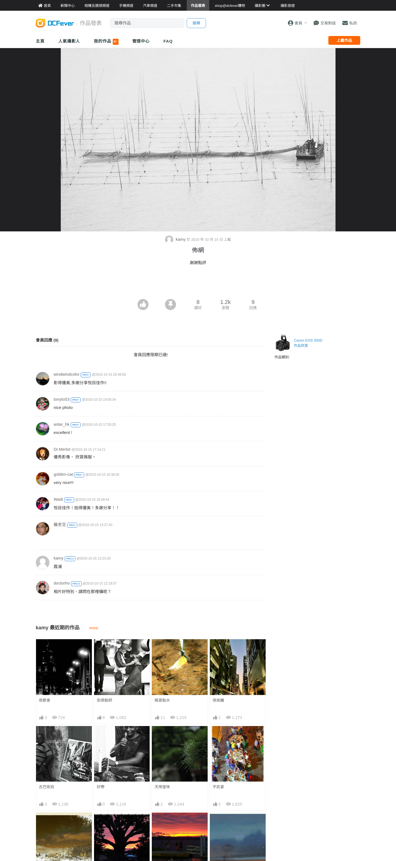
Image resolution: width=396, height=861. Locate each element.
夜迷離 (218, 700)
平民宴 (218, 787)
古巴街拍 (46, 787)
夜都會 (44, 700)
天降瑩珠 (162, 787)
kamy (176, 239)
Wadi (58, 499)
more (93, 628)
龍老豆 (60, 524)
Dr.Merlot (62, 449)
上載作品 (344, 40)
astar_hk (62, 424)
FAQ (168, 41)
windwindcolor (66, 374)
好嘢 (101, 787)
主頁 (40, 41)
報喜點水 (162, 700)
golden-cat (63, 474)
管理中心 (141, 41)
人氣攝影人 (69, 41)
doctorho (62, 583)
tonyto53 (62, 399)
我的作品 (106, 42)
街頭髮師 (104, 700)
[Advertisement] (198, 284)
